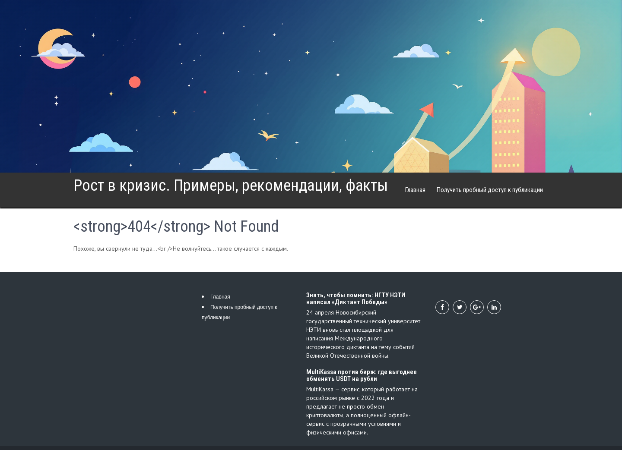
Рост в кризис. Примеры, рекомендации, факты (230, 185)
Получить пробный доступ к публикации (490, 190)
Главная (415, 190)
